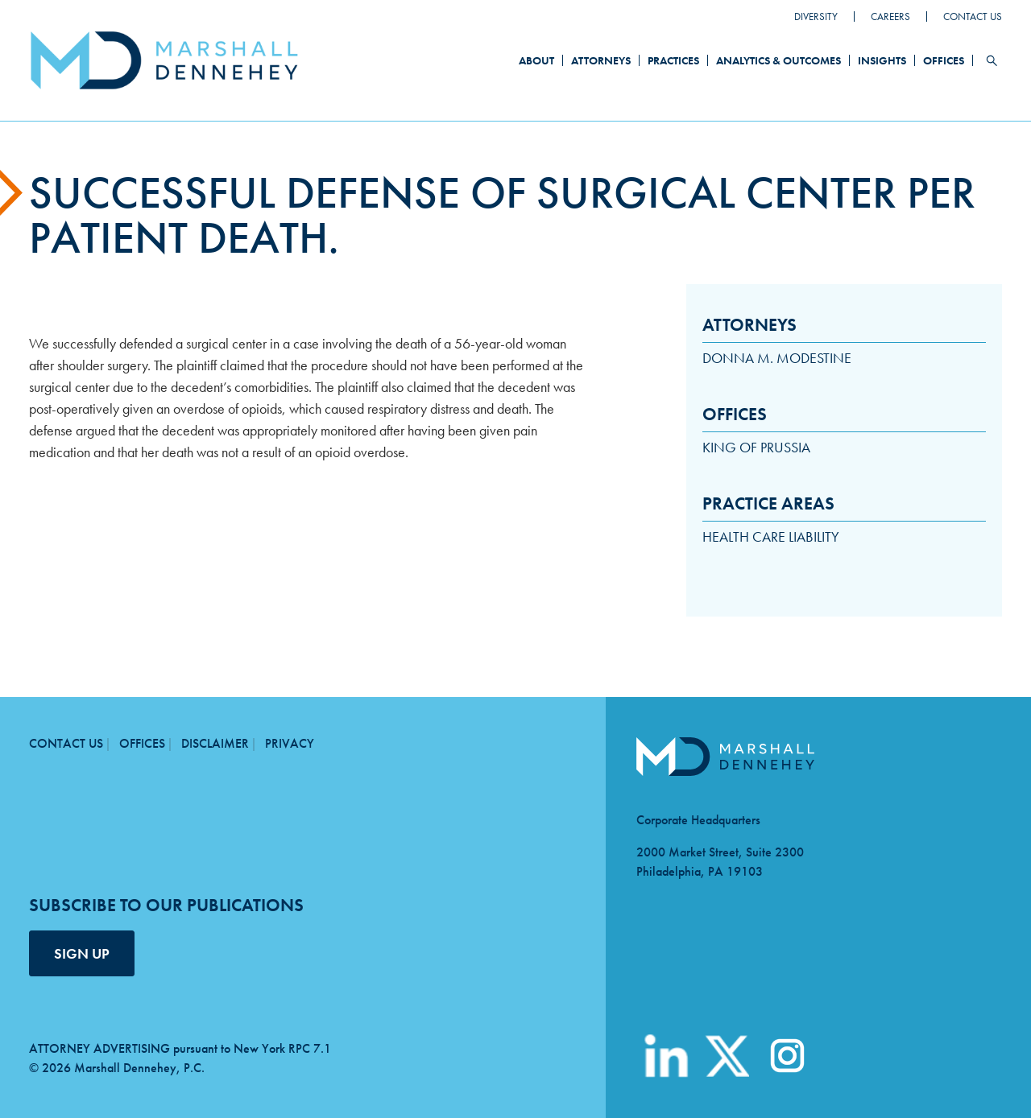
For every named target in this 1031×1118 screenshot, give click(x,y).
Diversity (816, 16)
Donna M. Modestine (776, 358)
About (536, 60)
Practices (673, 60)
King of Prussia (756, 447)
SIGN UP (82, 953)
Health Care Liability (770, 536)
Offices (943, 60)
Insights (882, 60)
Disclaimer (215, 743)
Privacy (289, 743)
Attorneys (601, 60)
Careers (890, 16)
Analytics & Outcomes (778, 60)
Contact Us (972, 16)
